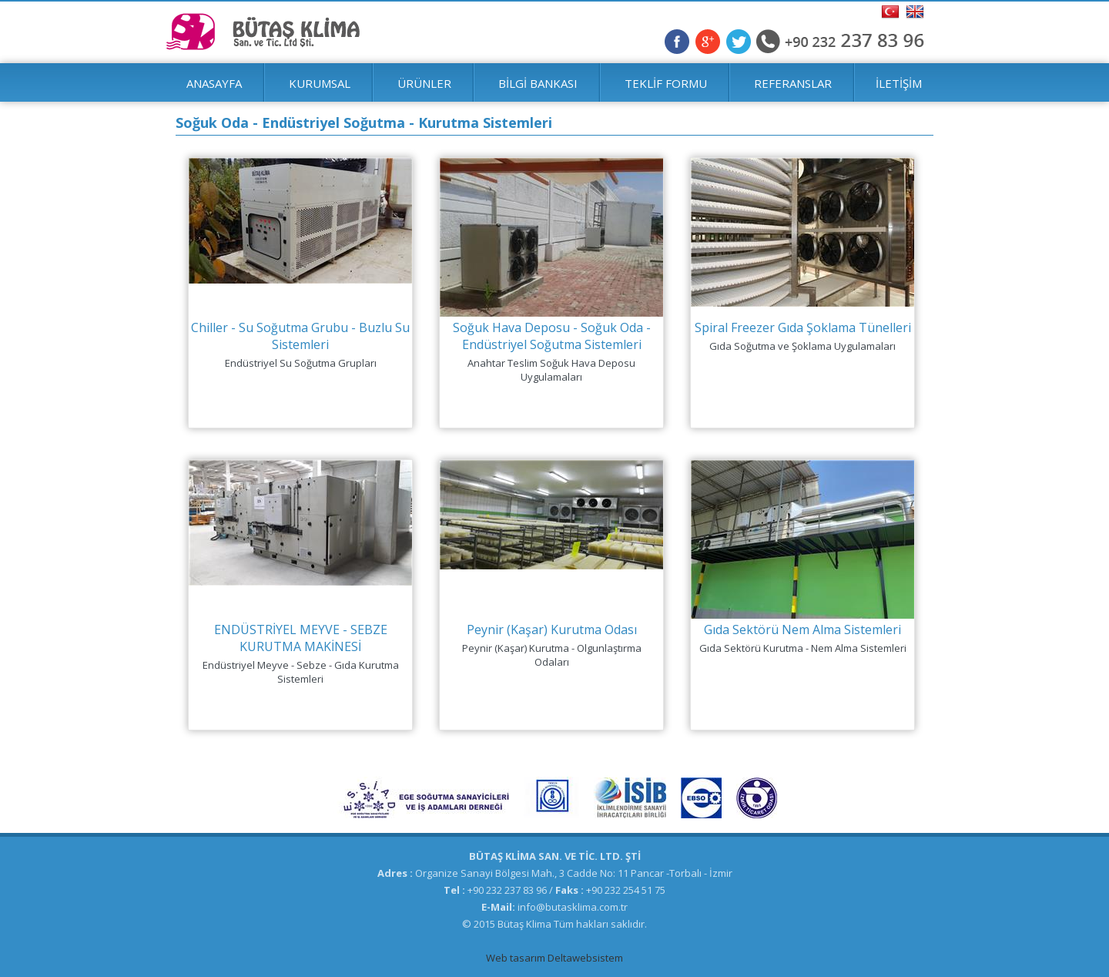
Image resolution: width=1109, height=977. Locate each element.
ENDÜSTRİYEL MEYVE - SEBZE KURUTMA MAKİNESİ (300, 638)
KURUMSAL (319, 83)
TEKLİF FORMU (666, 83)
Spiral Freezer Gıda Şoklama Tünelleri (803, 327)
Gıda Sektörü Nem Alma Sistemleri (802, 629)
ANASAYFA (214, 83)
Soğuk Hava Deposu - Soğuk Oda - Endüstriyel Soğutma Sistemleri (552, 336)
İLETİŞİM (899, 83)
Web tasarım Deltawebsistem (554, 958)
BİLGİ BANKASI (538, 83)
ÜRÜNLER (424, 83)
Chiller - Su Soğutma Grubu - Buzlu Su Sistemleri (300, 336)
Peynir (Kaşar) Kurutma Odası (552, 629)
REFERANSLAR (793, 83)
